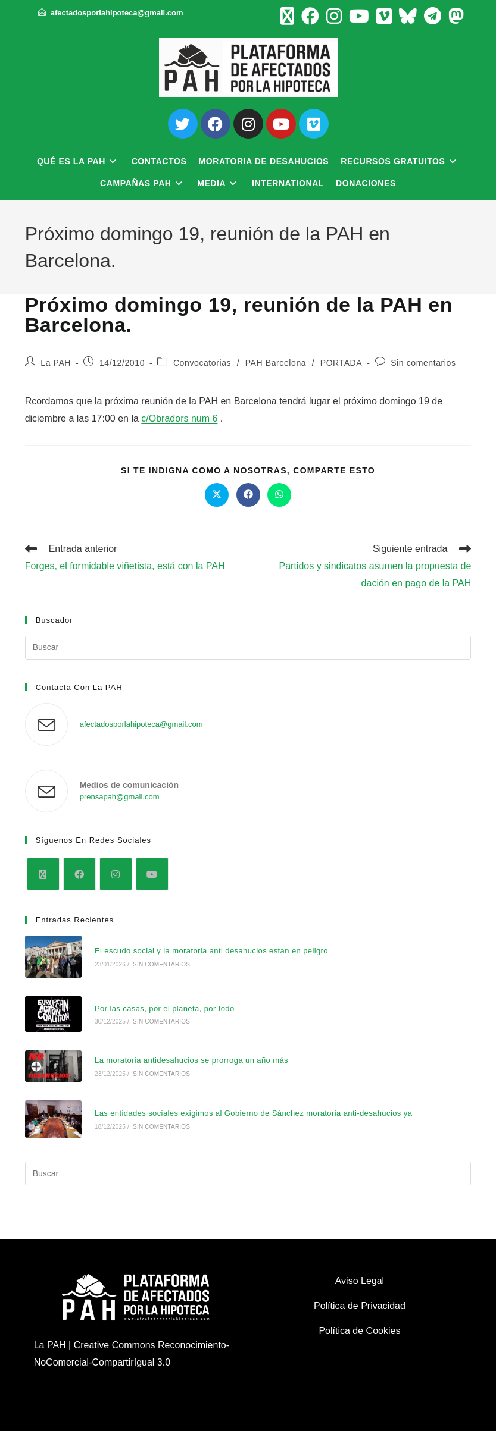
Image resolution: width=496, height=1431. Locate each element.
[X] (43, 874)
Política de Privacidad (359, 1306)
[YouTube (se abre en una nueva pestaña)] (359, 16)
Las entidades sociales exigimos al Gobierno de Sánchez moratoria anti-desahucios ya (253, 1113)
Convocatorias (202, 363)
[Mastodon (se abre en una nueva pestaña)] (454, 16)
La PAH (55, 363)
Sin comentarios (423, 363)
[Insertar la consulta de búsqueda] (248, 648)
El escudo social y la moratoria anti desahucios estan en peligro (211, 950)
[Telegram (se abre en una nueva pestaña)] (432, 16)
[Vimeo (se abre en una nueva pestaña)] (384, 16)
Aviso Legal (359, 1281)
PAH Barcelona (275, 363)
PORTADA (341, 363)
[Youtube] (152, 874)
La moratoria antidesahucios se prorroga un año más (191, 1060)
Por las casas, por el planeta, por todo (165, 1008)
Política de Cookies (359, 1331)
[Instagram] (115, 874)
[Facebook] (79, 874)
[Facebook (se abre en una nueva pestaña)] (310, 16)
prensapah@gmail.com (120, 796)
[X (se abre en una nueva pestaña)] (287, 16)
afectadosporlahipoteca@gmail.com (117, 12)
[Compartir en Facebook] (248, 495)
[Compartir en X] (217, 495)
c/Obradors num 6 (179, 418)
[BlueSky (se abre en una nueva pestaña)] (407, 16)
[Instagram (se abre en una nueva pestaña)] (334, 16)
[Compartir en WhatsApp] (279, 495)
